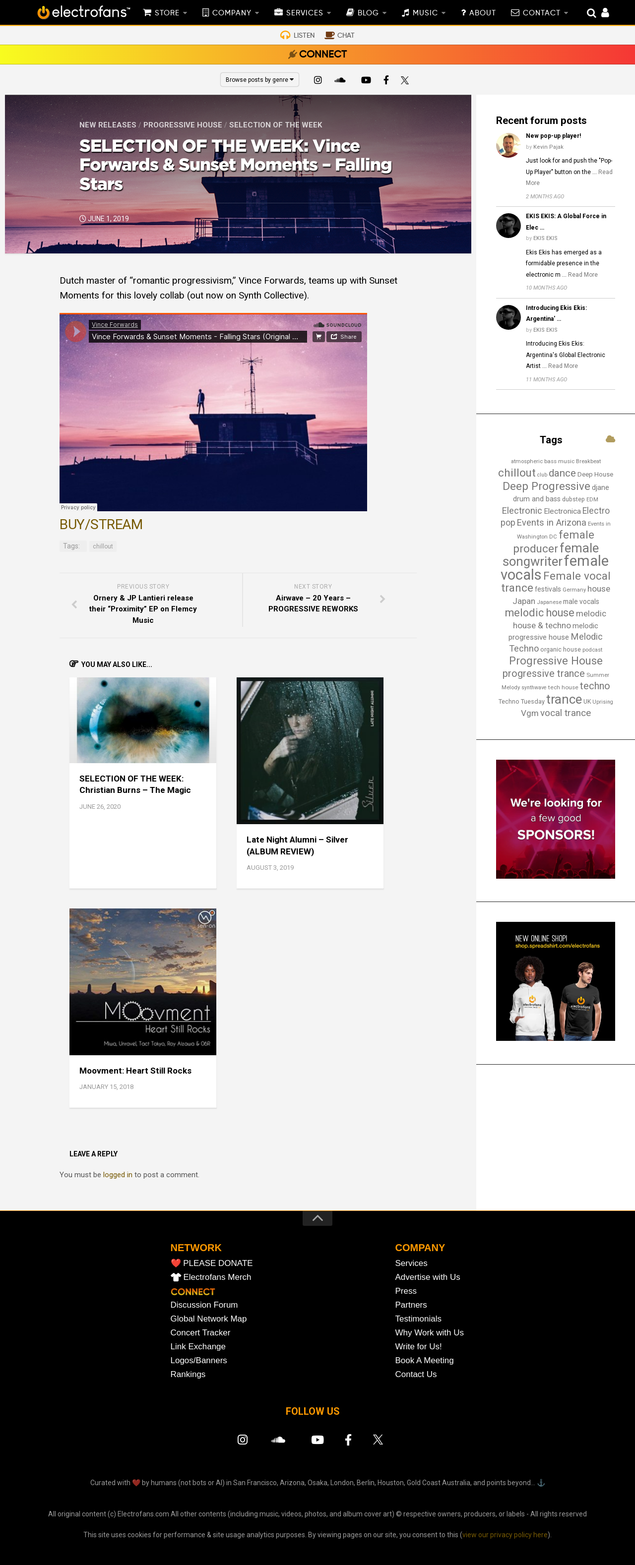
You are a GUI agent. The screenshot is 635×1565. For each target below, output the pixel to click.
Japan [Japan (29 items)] (523, 601)
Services (411, 1263)
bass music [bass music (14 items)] (559, 461)
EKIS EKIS (545, 238)
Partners (411, 1305)
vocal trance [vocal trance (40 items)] (565, 713)
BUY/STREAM (101, 524)
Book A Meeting (424, 1360)
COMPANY (232, 13)
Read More (583, 274)
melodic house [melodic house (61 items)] (539, 612)
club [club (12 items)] (542, 475)
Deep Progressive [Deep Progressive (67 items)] (546, 486)
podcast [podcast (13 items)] (592, 649)
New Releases (107, 124)
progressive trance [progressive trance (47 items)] (544, 673)
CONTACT (542, 13)
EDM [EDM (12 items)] (592, 499)
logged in (117, 1174)
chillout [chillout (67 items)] (517, 472)
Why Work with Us (429, 1332)
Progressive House (182, 124)
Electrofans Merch (218, 1277)
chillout (103, 546)
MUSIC (425, 13)
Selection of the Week (275, 124)
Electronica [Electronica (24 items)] (562, 511)
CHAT (346, 35)
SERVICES (304, 13)
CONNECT (323, 55)
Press (406, 1291)
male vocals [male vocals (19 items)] (581, 601)
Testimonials (418, 1319)
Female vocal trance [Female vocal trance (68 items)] (556, 582)
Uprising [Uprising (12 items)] (602, 702)
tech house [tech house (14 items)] (563, 687)
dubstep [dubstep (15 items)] (573, 499)
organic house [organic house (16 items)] (560, 649)
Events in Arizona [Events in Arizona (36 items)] (551, 522)
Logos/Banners (199, 1360)
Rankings (188, 1374)
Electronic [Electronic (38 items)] (522, 510)
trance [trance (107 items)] (564, 699)
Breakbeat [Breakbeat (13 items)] (588, 461)
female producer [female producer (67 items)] (554, 541)
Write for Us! (418, 1346)
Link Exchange (198, 1346)
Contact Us (416, 1374)
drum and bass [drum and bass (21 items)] (537, 499)
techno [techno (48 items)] (595, 686)
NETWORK (196, 1247)
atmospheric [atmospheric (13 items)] (527, 461)
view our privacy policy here (505, 1535)
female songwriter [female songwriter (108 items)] (551, 555)
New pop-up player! (553, 135)
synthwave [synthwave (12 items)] (534, 687)
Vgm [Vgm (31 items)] (530, 713)
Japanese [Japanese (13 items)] (549, 602)
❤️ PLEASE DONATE (212, 1263)
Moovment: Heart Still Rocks (135, 1071)
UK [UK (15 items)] (587, 701)
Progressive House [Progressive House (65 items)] (556, 660)
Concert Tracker (201, 1332)
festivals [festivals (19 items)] (548, 589)
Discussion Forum (204, 1305)
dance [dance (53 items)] (562, 473)
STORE (167, 13)
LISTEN (304, 35)
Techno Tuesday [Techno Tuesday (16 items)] (522, 701)
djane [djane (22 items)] (600, 487)
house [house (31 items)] (598, 589)
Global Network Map (209, 1319)
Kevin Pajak (548, 147)
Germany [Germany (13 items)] (574, 589)
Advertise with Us (427, 1277)
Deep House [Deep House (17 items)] (595, 474)
